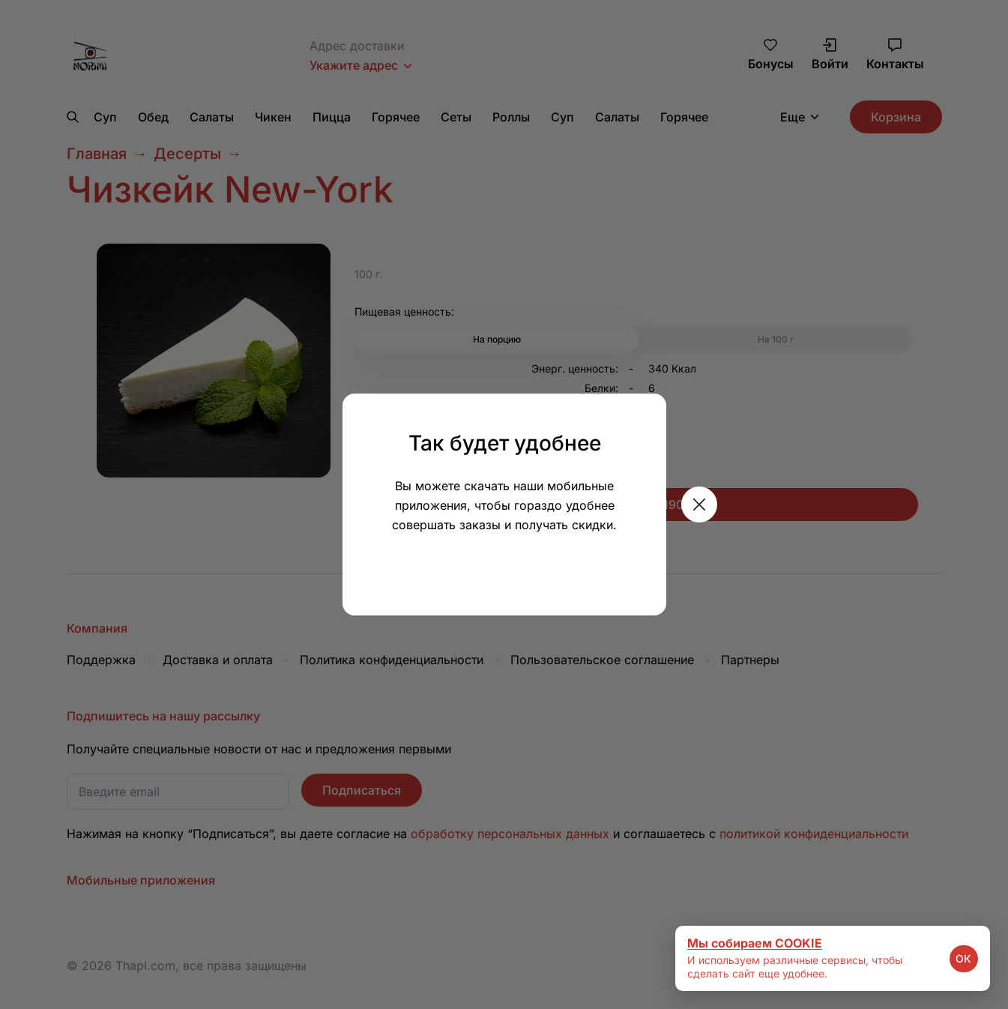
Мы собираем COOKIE (754, 943)
